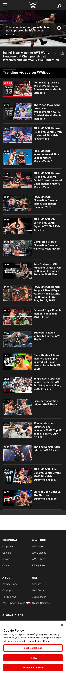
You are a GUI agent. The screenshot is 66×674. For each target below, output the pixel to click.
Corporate (7, 546)
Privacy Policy (9, 584)
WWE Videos (39, 552)
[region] (33, 647)
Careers (6, 552)
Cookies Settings (33, 648)
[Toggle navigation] (5, 5)
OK (33, 29)
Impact (6, 559)
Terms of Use (9, 596)
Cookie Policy (39, 596)
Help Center (38, 590)
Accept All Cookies (33, 667)
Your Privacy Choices (9, 603)
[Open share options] (62, 53)
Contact (6, 565)
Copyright (7, 590)
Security (36, 584)
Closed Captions (39, 603)
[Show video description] (54, 53)
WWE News (38, 546)
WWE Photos (39, 559)
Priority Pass (38, 565)
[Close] (62, 625)
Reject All (33, 658)
